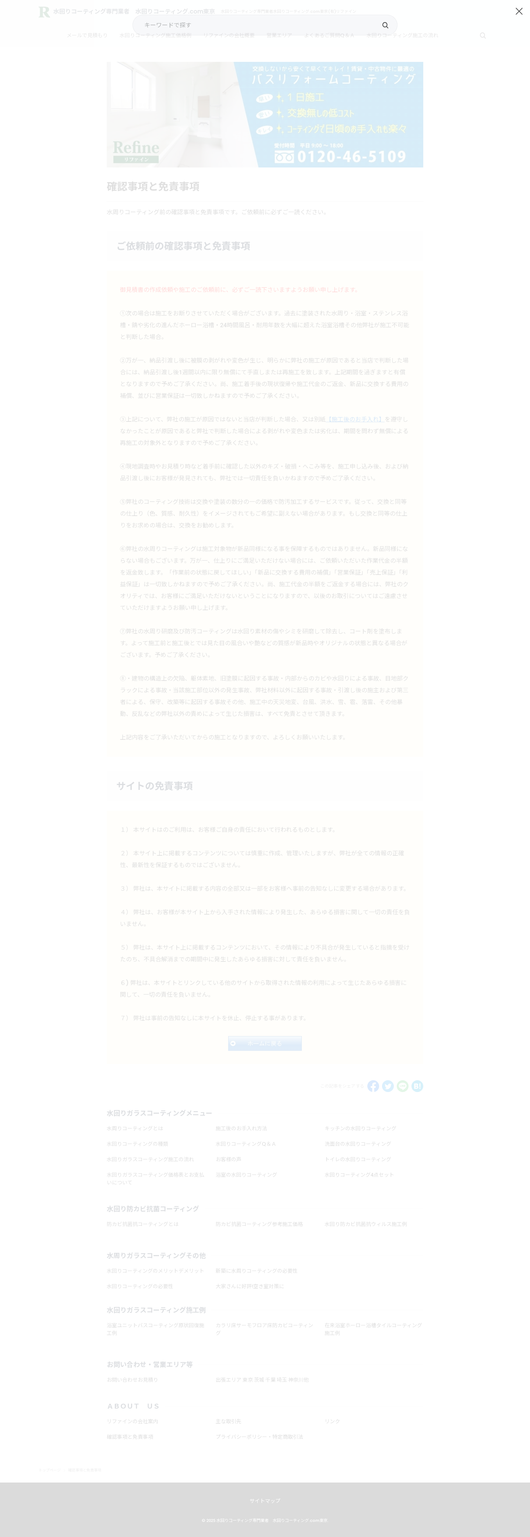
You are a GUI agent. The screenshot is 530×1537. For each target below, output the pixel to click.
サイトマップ (265, 1501)
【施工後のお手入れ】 (355, 419)
